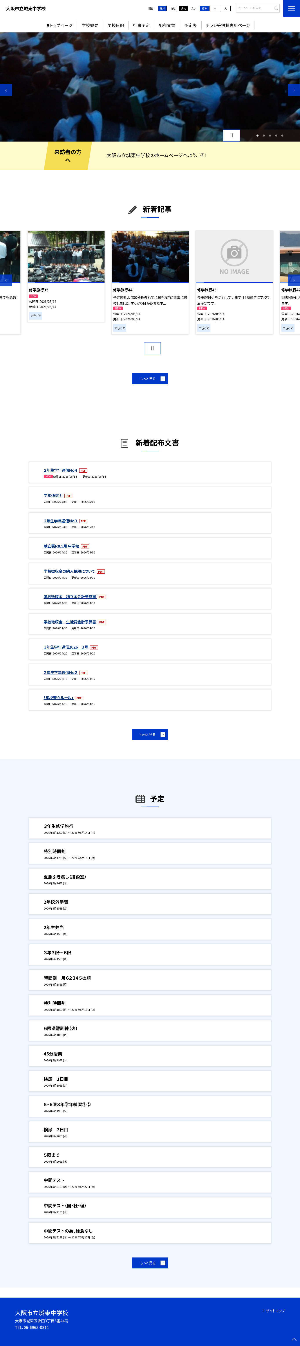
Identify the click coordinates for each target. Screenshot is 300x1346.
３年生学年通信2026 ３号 (66, 647)
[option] (150, 87)
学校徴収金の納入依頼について (70, 571)
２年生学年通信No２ (61, 672)
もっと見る (147, 378)
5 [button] (282, 135)
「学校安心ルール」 (59, 697)
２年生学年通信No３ (61, 520)
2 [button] (264, 135)
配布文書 (167, 25)
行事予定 (141, 25)
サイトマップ (275, 1310)
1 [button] (258, 135)
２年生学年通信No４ (61, 470)
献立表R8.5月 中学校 (62, 546)
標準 (204, 8)
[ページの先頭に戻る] (294, 1340)
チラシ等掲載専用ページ (228, 25)
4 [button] (276, 135)
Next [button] (294, 90)
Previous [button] (6, 90)
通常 (162, 8)
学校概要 (90, 25)
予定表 (190, 25)
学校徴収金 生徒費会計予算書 (70, 621)
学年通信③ (53, 495)
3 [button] (270, 135)
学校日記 (115, 25)
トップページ (61, 25)
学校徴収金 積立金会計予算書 (70, 596)
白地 (173, 8)
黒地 (183, 8)
